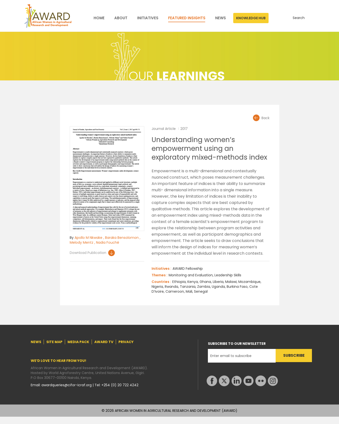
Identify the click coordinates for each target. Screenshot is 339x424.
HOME (99, 18)
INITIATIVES (147, 18)
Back (266, 118)
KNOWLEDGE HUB (251, 18)
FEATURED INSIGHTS (186, 18)
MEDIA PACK (78, 341)
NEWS (220, 18)
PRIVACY (126, 341)
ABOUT (120, 18)
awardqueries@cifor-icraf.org (67, 385)
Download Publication (88, 252)
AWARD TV (103, 341)
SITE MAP (54, 341)
